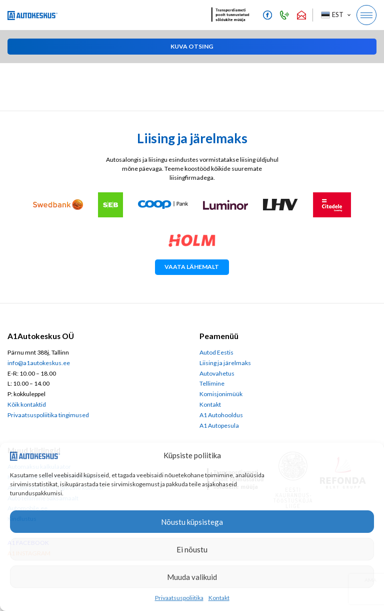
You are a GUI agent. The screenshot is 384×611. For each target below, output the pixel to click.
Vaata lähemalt (191, 266)
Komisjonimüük (221, 394)
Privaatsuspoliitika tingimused (48, 415)
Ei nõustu (192, 549)
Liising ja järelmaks (225, 363)
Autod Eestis (217, 352)
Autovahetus (217, 373)
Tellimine (212, 383)
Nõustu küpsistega (192, 521)
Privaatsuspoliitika (179, 597)
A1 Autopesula (219, 425)
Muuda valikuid (192, 576)
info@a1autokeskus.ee (39, 363)
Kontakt (219, 597)
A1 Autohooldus (221, 415)
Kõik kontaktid (27, 404)
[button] (335, 15)
